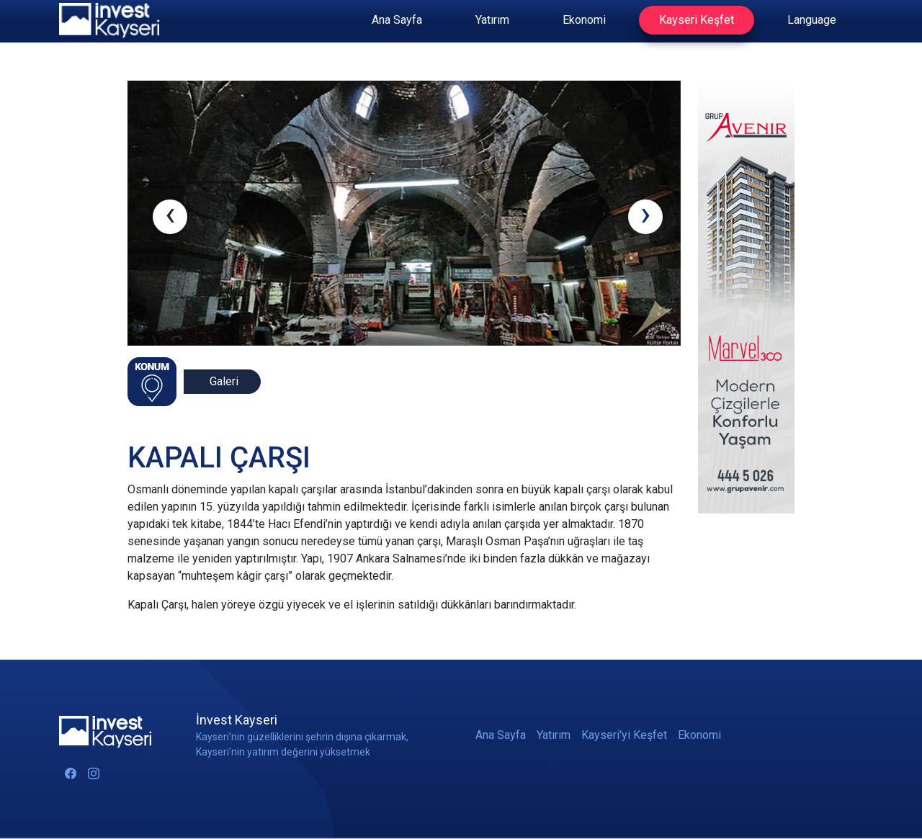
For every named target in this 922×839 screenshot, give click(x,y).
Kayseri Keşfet (696, 20)
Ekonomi (584, 20)
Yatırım (492, 20)
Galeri (224, 381)
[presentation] (170, 216)
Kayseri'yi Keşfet (624, 735)
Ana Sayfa (397, 20)
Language (811, 20)
